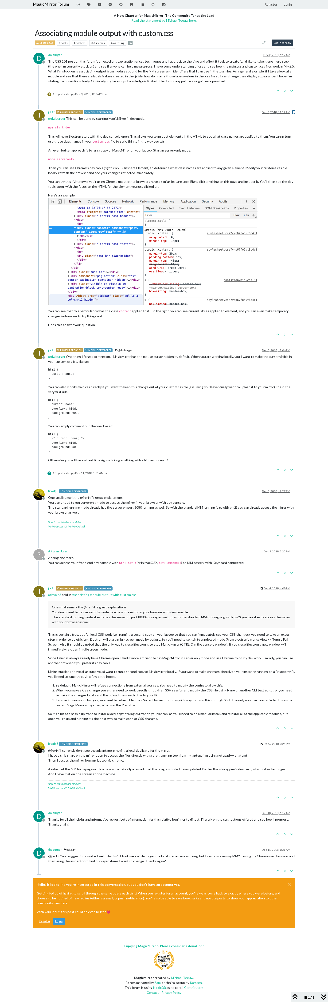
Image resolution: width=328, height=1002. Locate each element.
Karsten (196, 983)
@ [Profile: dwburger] (56, 118)
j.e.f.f (51, 112)
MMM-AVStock (77, 526)
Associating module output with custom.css (104, 595)
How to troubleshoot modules (64, 522)
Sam (158, 983)
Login (58, 921)
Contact (153, 992)
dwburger (55, 55)
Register (44, 921)
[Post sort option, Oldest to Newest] (264, 43)
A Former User (57, 551)
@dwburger (124, 350)
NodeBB (159, 988)
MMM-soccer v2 (57, 526)
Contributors (193, 988)
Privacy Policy (171, 992)
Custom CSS (45, 42)
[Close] (289, 884)
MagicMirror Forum (51, 4)
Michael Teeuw (182, 978)
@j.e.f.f (69, 849)
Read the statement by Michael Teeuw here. (164, 20)
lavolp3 (53, 491)
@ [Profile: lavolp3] (54, 595)
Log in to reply (282, 42)
